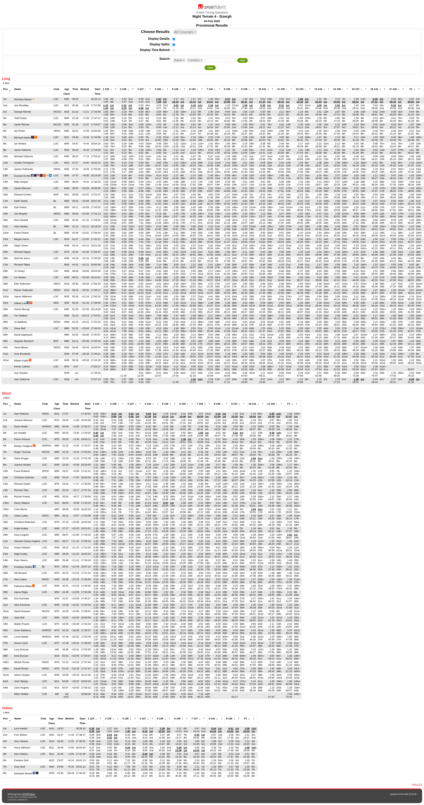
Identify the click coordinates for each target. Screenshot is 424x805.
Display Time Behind (154, 50)
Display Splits (159, 44)
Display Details (158, 38)
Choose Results (155, 32)
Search (164, 58)
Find (210, 67)
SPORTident (28, 794)
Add (242, 60)
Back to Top (417, 784)
